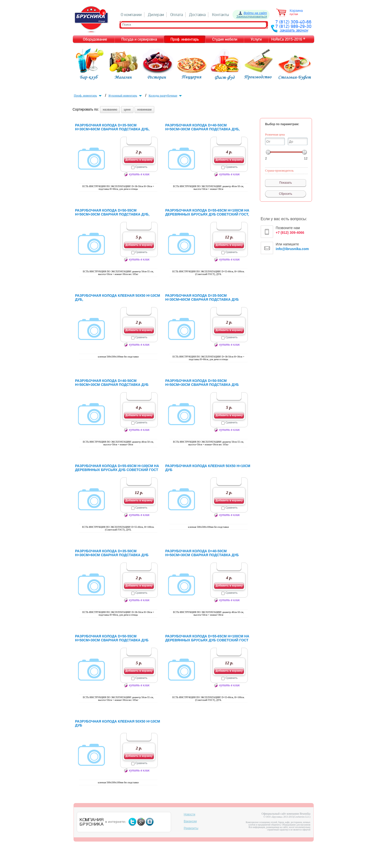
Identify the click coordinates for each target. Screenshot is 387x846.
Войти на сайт (255, 13)
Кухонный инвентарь (125, 95)
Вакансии (190, 821)
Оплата (176, 14)
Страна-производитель (279, 170)
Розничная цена (275, 134)
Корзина (296, 11)
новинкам (144, 109)
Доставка (197, 14)
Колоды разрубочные (166, 95)
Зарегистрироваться (251, 16)
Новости (189, 814)
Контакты (220, 14)
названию (110, 109)
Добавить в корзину (139, 159)
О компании (131, 14)
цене (127, 109)
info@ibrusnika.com (292, 249)
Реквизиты (191, 828)
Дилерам (156, 14)
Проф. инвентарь (88, 95)
